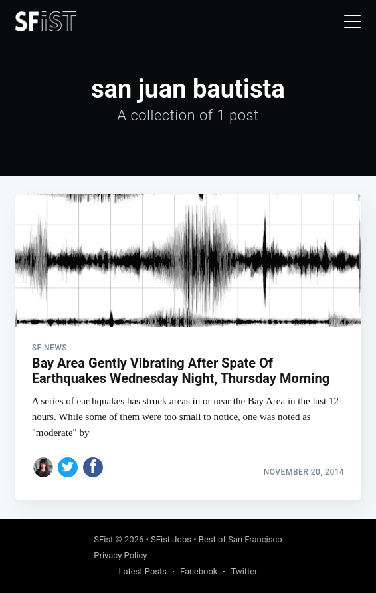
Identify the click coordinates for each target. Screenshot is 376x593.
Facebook (198, 571)
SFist (103, 539)
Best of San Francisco (240, 539)
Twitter (244, 571)
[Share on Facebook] (93, 467)
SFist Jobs (171, 539)
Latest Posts (142, 571)
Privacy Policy (120, 555)
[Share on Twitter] (67, 467)
